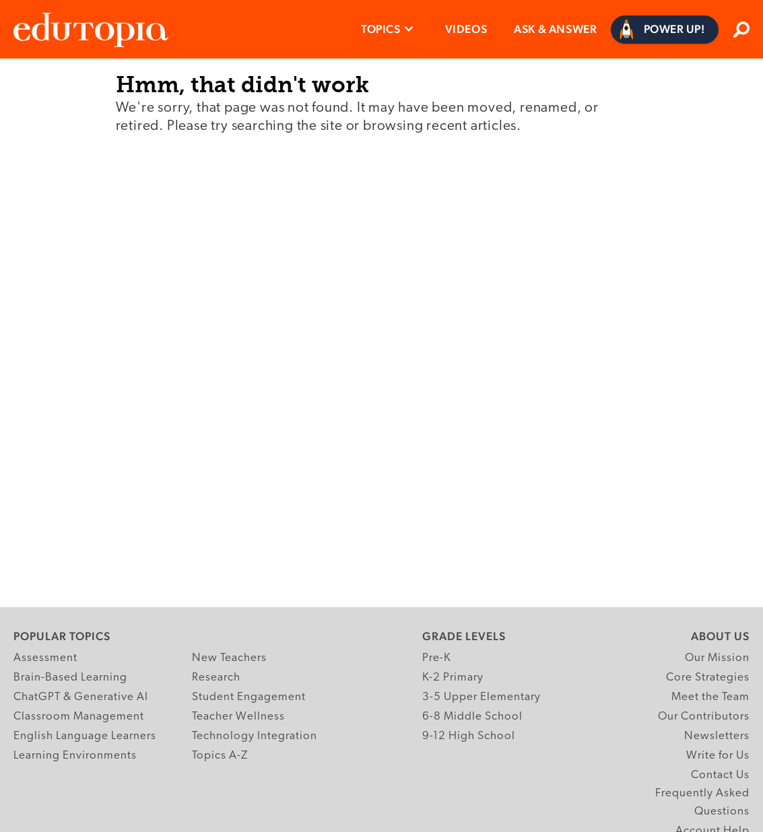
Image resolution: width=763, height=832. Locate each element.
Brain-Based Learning (70, 677)
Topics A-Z (220, 755)
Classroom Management (78, 716)
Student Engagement (249, 697)
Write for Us (718, 755)
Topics (381, 29)
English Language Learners (84, 736)
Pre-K (436, 658)
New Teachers (229, 658)
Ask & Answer (555, 29)
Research (216, 677)
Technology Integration (254, 736)
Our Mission (717, 658)
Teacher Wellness (238, 716)
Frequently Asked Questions (702, 802)
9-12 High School (468, 736)
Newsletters (717, 736)
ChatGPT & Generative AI (80, 697)
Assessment (45, 658)
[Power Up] (665, 29)
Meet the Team (710, 697)
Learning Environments (75, 755)
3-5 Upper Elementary (481, 697)
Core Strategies (708, 677)
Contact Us (720, 775)
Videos (466, 29)
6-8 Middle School (472, 716)
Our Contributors (704, 716)
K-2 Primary (453, 677)
